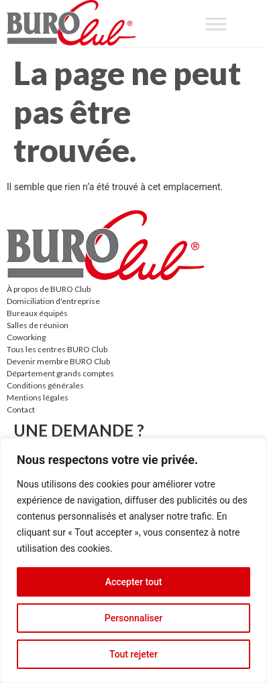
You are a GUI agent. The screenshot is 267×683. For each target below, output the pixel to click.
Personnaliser (133, 618)
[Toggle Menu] (216, 23)
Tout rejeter (133, 654)
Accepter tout (133, 582)
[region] (133, 560)
